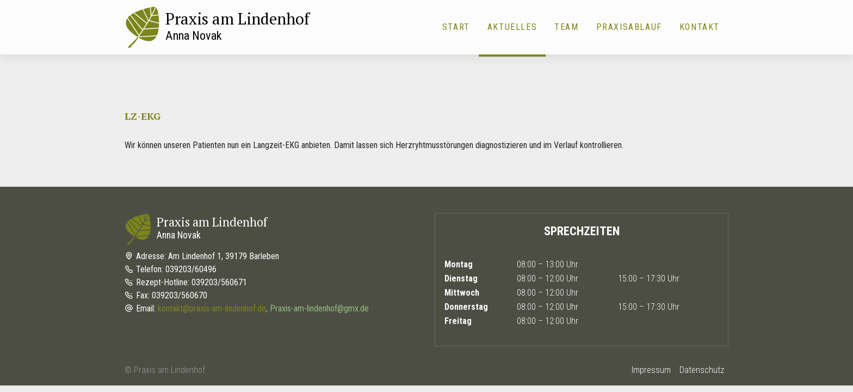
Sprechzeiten (582, 231)
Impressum (651, 370)
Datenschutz (701, 370)
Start (456, 27)
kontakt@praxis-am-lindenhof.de (212, 308)
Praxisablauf (629, 27)
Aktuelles (512, 27)
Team (566, 27)
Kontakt (699, 27)
